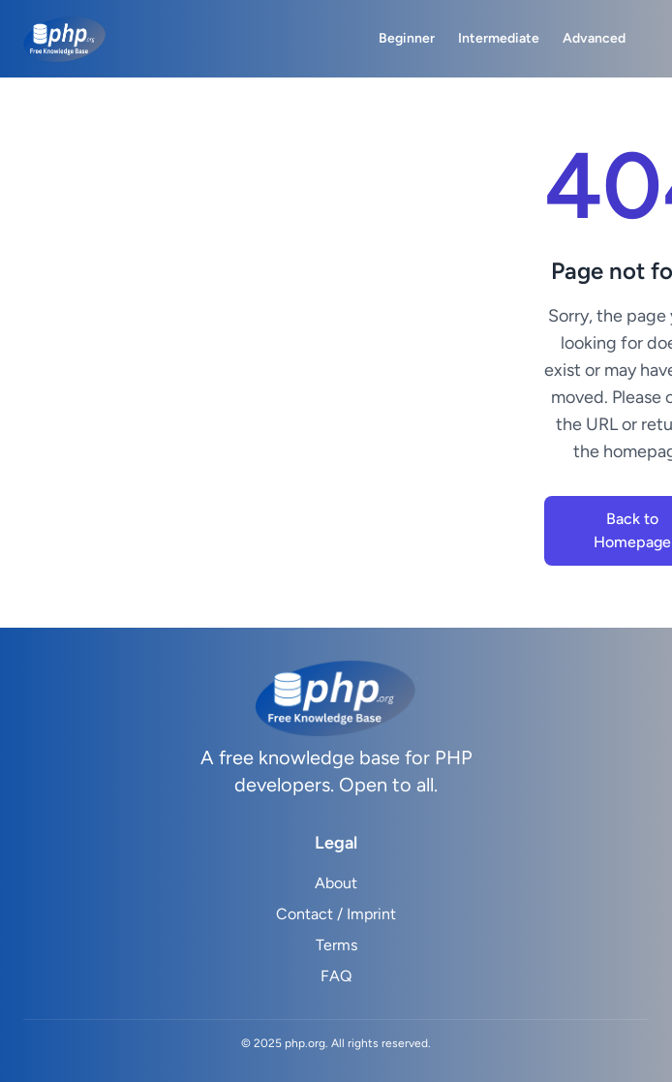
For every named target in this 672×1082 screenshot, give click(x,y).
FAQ (336, 976)
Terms (336, 945)
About (336, 883)
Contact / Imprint (336, 914)
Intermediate (498, 38)
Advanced (594, 38)
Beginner (407, 38)
